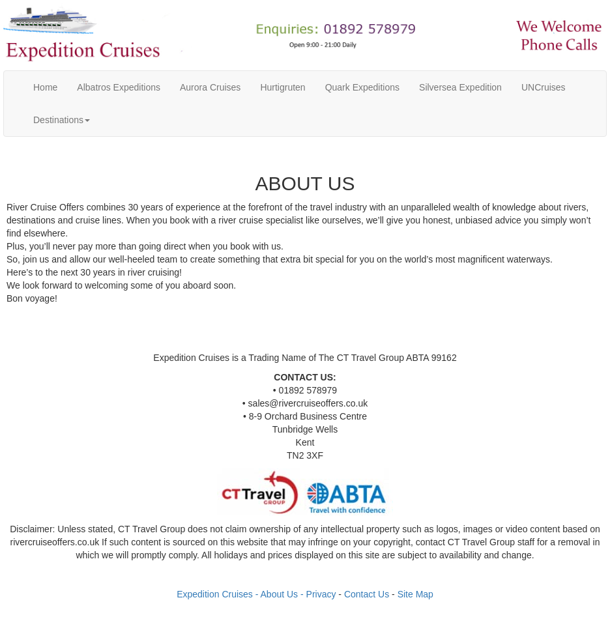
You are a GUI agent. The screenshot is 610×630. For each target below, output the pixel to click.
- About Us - (280, 594)
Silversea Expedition (460, 87)
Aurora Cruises (210, 87)
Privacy (321, 594)
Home (50, 86)
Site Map (415, 594)
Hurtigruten (282, 87)
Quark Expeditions (362, 87)
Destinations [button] (61, 120)
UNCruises (543, 87)
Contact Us (366, 594)
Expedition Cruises (215, 594)
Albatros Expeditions (118, 87)
